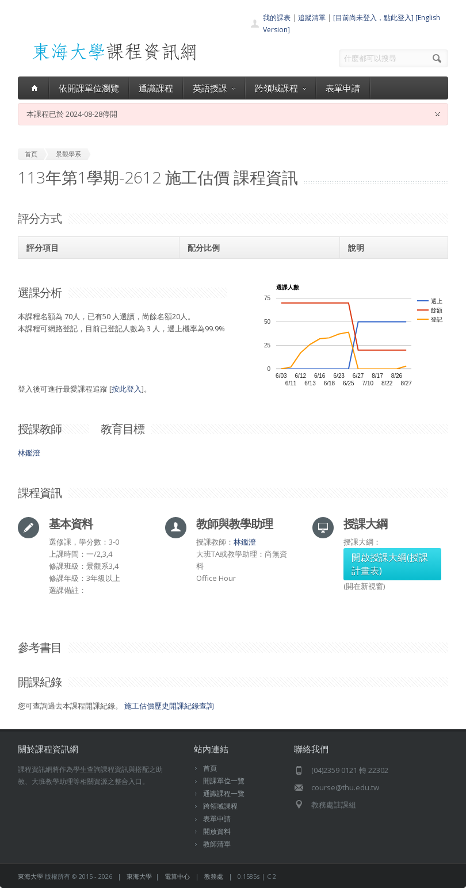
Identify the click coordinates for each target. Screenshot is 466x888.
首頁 (210, 768)
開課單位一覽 (224, 781)
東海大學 (30, 876)
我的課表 (277, 17)
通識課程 (156, 88)
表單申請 (343, 88)
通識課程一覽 (224, 793)
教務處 (213, 876)
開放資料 (217, 831)
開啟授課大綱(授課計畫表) (390, 564)
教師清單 (217, 844)
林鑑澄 (29, 452)
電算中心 (177, 876)
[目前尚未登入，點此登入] (373, 17)
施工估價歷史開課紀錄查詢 (169, 706)
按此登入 (127, 389)
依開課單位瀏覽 (89, 88)
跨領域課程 (280, 88)
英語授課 (214, 88)
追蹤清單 (312, 17)
